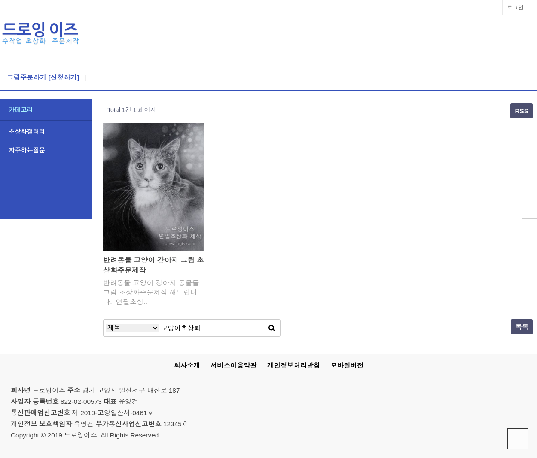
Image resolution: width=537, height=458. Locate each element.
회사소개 (187, 365)
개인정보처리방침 (293, 365)
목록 (521, 327)
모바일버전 (346, 365)
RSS (521, 111)
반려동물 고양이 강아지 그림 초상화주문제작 (153, 265)
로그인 (515, 7)
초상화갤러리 (27, 131)
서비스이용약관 (234, 365)
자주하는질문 (27, 150)
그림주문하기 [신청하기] (43, 78)
